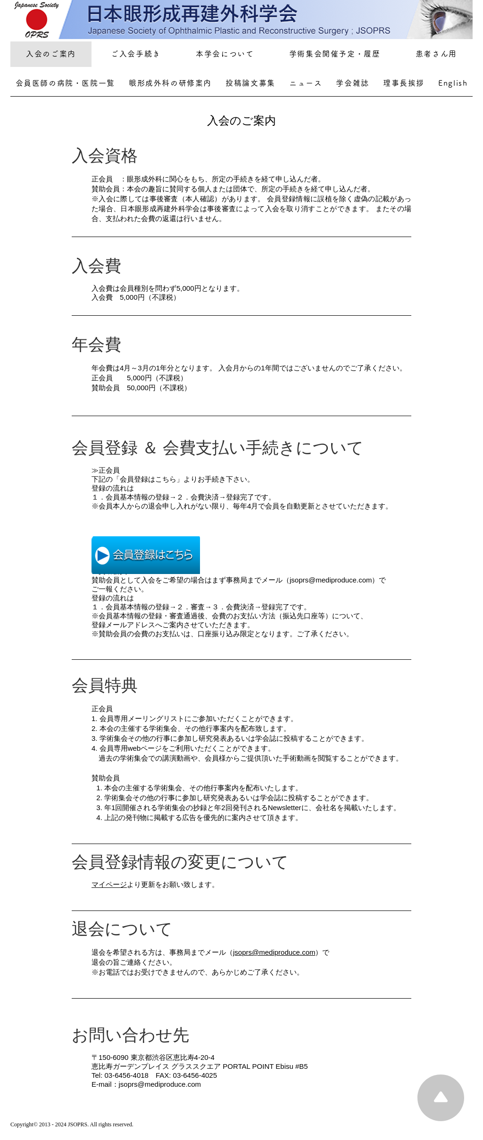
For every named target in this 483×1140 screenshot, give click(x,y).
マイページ (109, 884)
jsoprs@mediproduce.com (274, 952)
